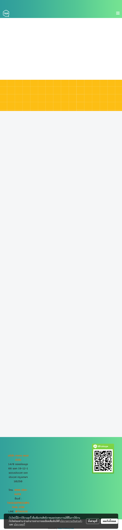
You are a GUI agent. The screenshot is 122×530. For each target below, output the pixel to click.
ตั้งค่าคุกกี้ (92, 521)
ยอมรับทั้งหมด (109, 521)
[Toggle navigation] (117, 13)
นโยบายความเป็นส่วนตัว (71, 521)
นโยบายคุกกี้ (19, 524)
